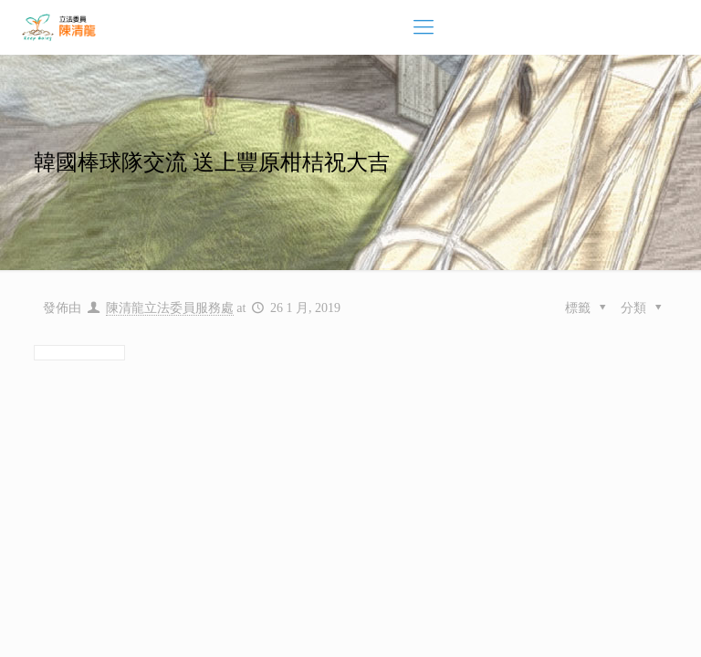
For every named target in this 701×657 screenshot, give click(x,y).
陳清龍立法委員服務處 (170, 308)
